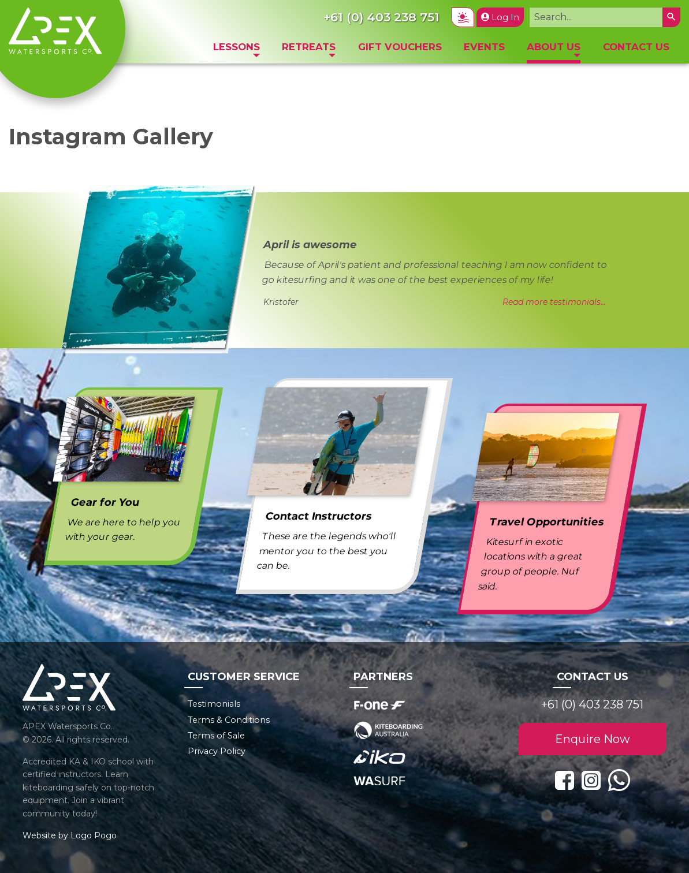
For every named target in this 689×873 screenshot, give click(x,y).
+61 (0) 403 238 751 (592, 704)
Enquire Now (592, 739)
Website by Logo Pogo (70, 835)
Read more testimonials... (554, 302)
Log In (500, 17)
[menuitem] (236, 50)
